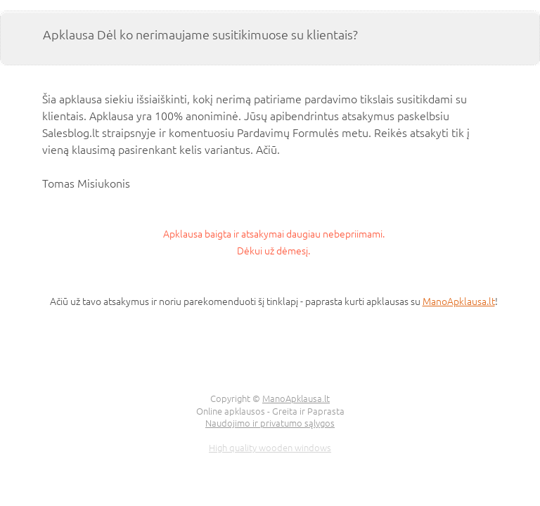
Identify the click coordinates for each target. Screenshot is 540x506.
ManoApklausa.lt (459, 301)
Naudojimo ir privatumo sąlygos (270, 422)
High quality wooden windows (270, 447)
